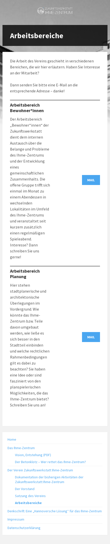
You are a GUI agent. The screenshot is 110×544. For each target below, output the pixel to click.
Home (12, 439)
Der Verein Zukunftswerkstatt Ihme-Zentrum (40, 470)
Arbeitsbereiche (28, 503)
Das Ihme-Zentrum (21, 448)
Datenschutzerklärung (24, 528)
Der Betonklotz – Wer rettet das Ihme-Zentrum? (50, 462)
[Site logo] (55, 12)
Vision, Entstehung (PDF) (33, 455)
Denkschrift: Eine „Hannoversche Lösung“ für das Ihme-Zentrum (55, 511)
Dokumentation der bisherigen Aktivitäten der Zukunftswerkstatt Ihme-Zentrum (49, 479)
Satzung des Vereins (30, 496)
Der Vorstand (24, 489)
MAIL (91, 180)
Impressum (16, 519)
